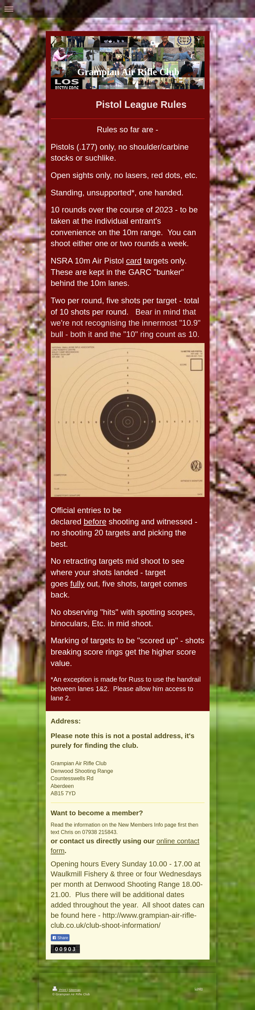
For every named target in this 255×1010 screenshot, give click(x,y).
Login (199, 988)
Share (60, 938)
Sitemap (75, 990)
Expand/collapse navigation (127, 9)
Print (59, 990)
